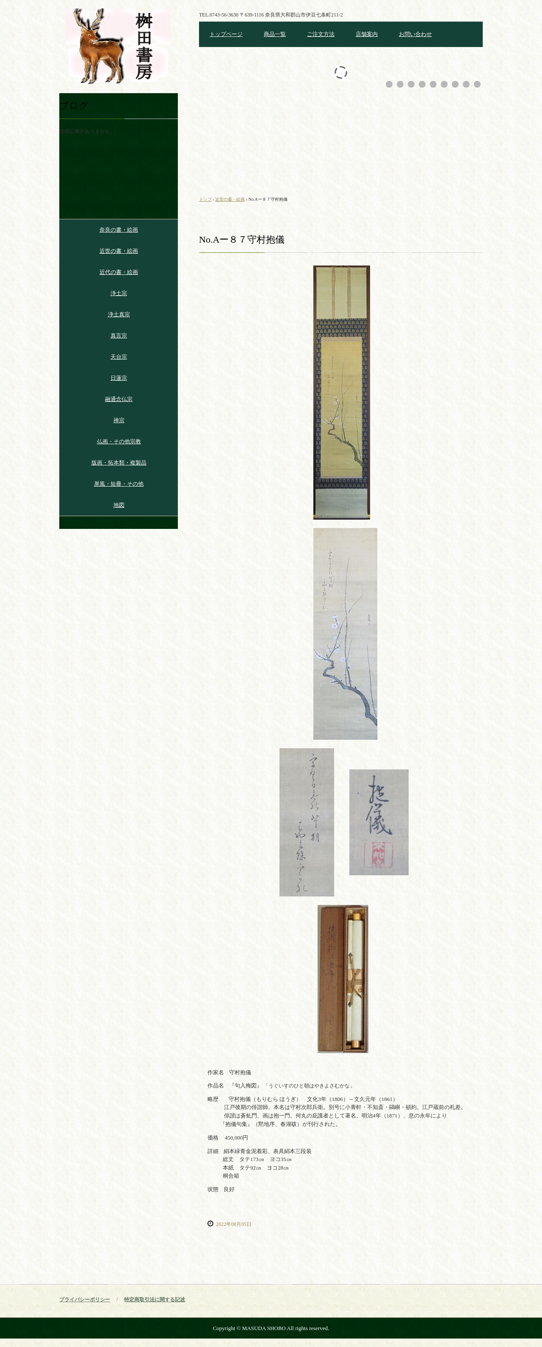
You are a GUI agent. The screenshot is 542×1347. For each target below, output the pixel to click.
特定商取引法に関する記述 (154, 1300)
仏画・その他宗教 (119, 441)
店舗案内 (367, 34)
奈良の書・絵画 (119, 230)
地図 (118, 505)
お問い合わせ (415, 34)
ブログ (73, 105)
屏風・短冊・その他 (119, 484)
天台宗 (119, 357)
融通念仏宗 (119, 399)
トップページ (226, 34)
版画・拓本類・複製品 (119, 462)
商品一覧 (275, 34)
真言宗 (119, 335)
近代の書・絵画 (119, 272)
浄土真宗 (119, 314)
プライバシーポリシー (84, 1300)
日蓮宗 (119, 378)
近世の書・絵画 (119, 251)
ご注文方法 (321, 34)
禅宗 (118, 420)
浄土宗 (119, 293)
